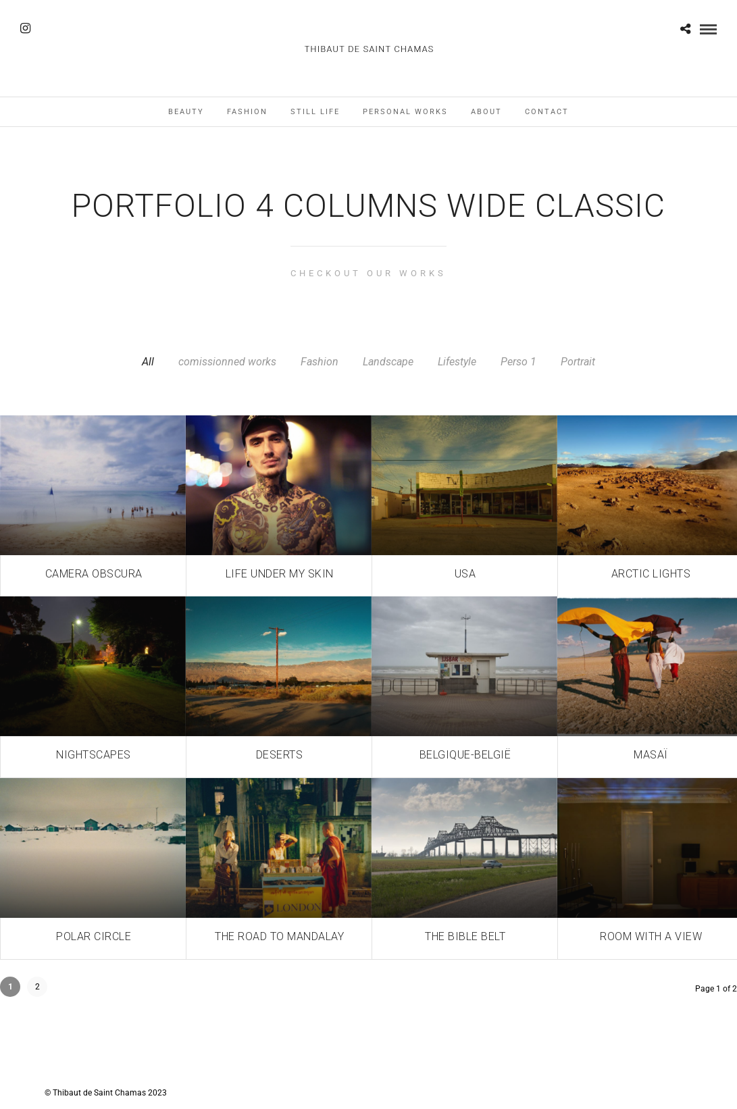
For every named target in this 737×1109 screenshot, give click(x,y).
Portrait (578, 361)
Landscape (388, 361)
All (148, 361)
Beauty (186, 111)
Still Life (315, 111)
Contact (547, 111)
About (486, 111)
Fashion (247, 111)
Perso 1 (518, 361)
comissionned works (227, 361)
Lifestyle (457, 361)
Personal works (405, 111)
